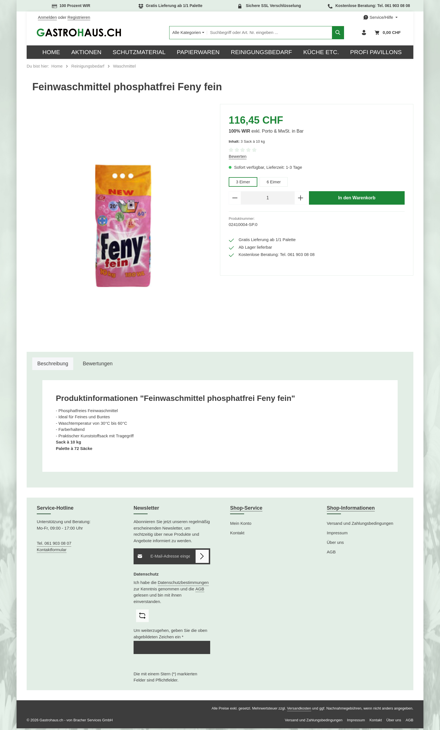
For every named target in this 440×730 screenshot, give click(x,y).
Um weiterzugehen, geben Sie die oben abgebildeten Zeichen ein (170, 635)
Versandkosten (299, 710)
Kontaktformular (52, 551)
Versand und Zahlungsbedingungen (360, 525)
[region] (123, 227)
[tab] (52, 365)
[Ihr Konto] (363, 33)
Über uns (335, 544)
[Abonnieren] (202, 558)
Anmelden (47, 17)
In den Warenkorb (356, 199)
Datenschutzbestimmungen (182, 584)
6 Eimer (274, 183)
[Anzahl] (267, 200)
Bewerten (237, 158)
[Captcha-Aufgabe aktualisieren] (142, 617)
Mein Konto (240, 525)
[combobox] (260, 33)
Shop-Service (246, 509)
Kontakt (237, 534)
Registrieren (79, 17)
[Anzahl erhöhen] (301, 200)
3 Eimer (243, 183)
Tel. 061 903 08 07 (54, 544)
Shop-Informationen (351, 509)
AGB (199, 590)
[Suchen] (329, 33)
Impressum (337, 534)
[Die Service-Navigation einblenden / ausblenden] (380, 17)
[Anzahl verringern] (235, 200)
